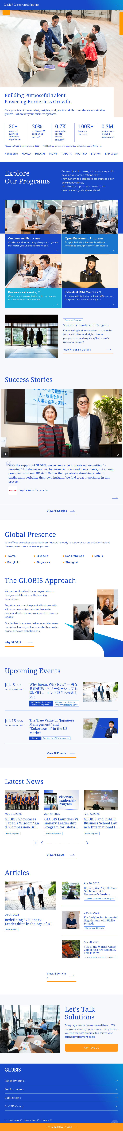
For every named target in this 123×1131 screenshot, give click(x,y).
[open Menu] (119, 5)
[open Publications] (61, 1098)
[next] (87, 842)
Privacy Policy (32, 1120)
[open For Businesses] (61, 1089)
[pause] (6, 454)
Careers (47, 1120)
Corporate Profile (13, 1120)
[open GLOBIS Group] (61, 1106)
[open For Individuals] (61, 1081)
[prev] (87, 454)
